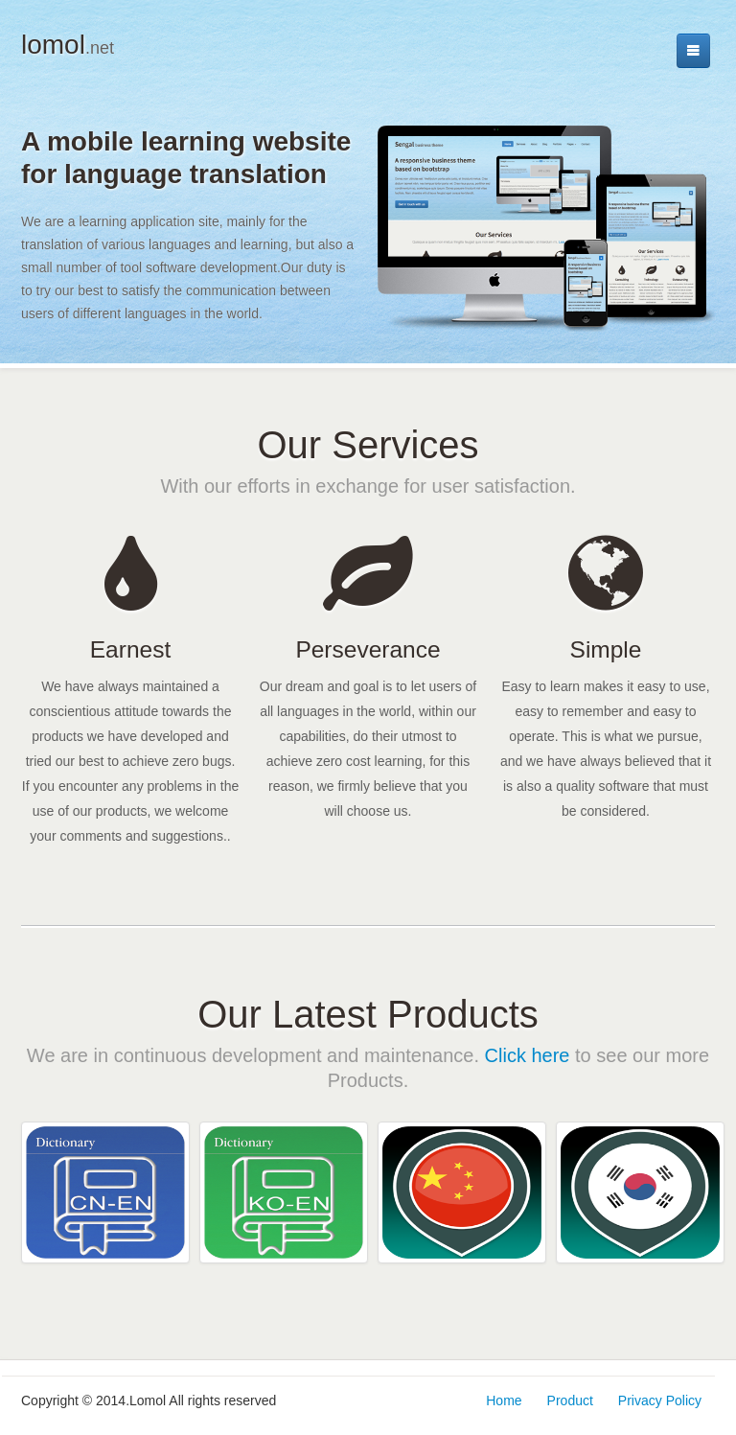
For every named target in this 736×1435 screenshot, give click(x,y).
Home (503, 1400)
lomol (67, 44)
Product (570, 1400)
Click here (527, 1055)
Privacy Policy (660, 1400)
